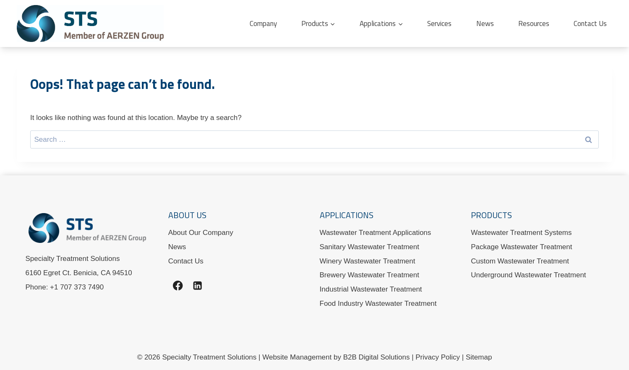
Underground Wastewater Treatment (528, 275)
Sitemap (479, 357)
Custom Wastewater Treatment (520, 261)
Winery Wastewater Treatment (367, 261)
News (485, 23)
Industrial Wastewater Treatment (371, 289)
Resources (533, 23)
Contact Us (590, 23)
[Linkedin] (198, 285)
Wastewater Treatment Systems (521, 233)
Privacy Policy (437, 357)
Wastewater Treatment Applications (375, 233)
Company (263, 23)
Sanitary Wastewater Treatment (369, 247)
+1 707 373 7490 (77, 287)
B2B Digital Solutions (376, 357)
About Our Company (200, 233)
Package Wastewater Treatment (521, 247)
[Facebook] (178, 285)
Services (439, 23)
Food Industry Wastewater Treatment (378, 303)
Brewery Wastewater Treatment (369, 275)
